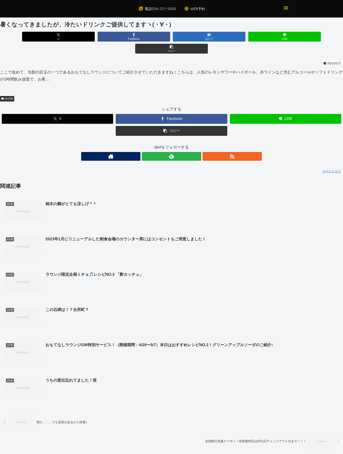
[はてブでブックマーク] (171, 37)
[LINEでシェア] (229, 37)
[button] (285, 7)
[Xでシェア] (56, 37)
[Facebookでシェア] (113, 37)
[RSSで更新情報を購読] (181, 144)
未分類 (7, 86)
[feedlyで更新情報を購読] (171, 144)
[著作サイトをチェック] (161, 144)
